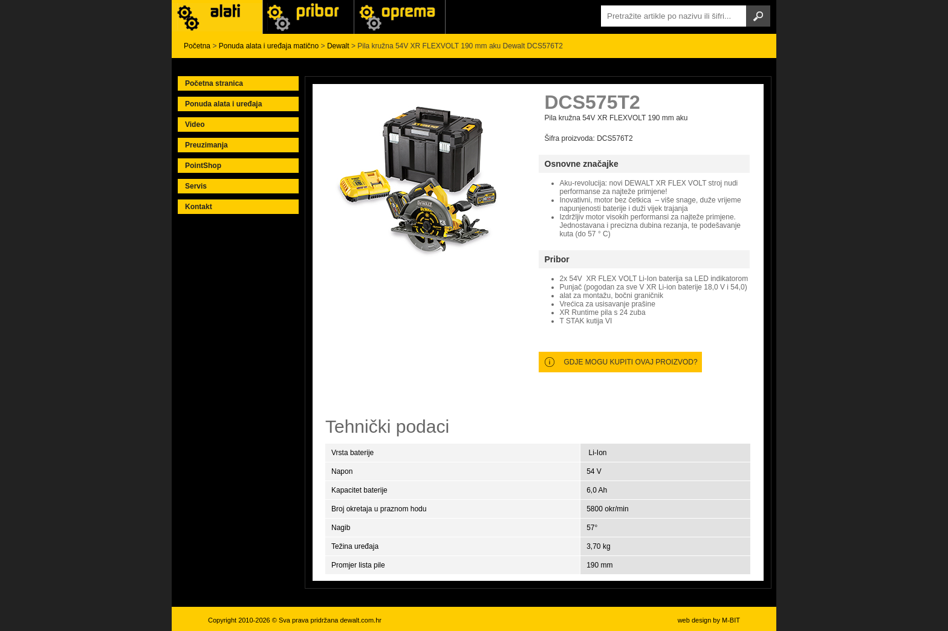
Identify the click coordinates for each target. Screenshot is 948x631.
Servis (196, 186)
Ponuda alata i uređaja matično (269, 46)
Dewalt (338, 46)
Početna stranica (214, 83)
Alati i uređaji (217, 17)
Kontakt (198, 206)
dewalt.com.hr (360, 620)
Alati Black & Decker (308, 17)
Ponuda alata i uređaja (223, 104)
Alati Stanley (399, 17)
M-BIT (731, 620)
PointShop (203, 165)
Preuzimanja (206, 145)
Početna (197, 46)
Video (194, 124)
